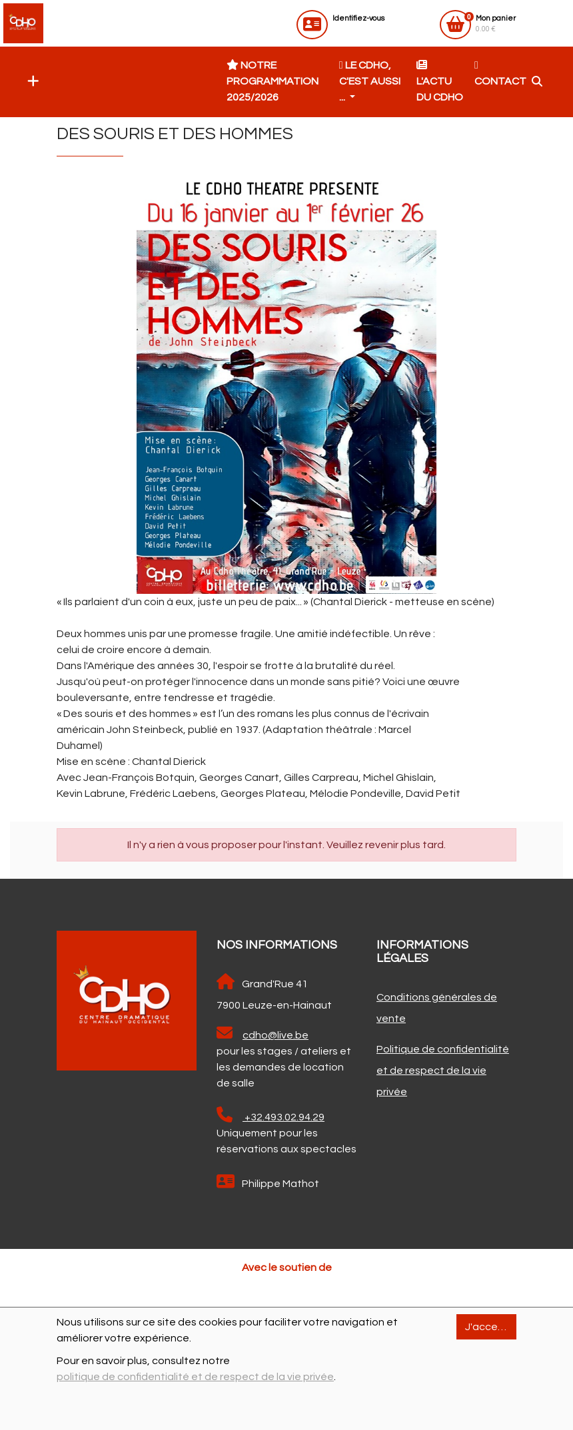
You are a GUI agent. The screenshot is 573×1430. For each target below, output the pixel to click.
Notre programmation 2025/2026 (272, 81)
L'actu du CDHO (439, 81)
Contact (500, 73)
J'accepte (490, 1326)
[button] (30, 82)
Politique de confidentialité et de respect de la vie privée (442, 1070)
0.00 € (496, 24)
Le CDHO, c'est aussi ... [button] (369, 81)
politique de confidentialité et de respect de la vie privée (195, 1376)
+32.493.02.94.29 (270, 1115)
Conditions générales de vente (436, 1008)
